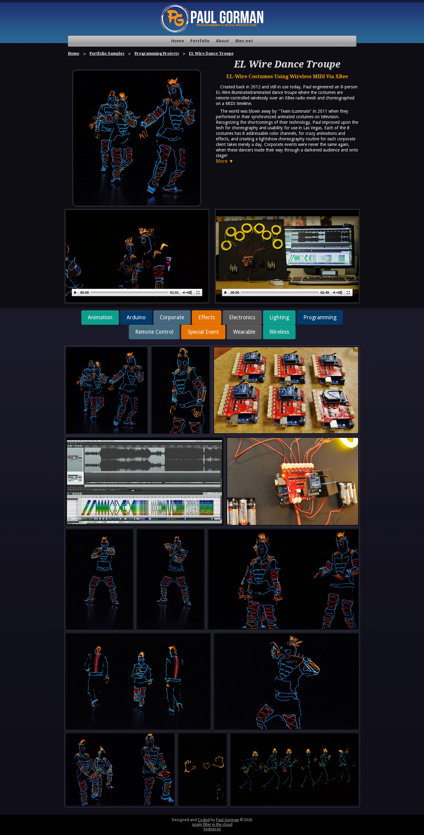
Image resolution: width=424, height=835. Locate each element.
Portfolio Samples (107, 53)
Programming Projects (157, 53)
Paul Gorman (227, 819)
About (222, 40)
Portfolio (200, 40)
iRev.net (244, 40)
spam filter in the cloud (212, 824)
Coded (204, 819)
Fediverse (212, 829)
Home (177, 40)
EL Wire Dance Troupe (211, 53)
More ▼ (225, 161)
